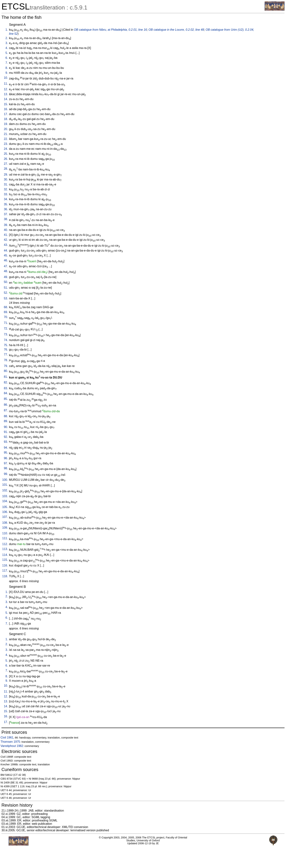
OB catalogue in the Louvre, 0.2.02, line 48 (176, 29)
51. (6, 287)
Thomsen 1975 (10, 741)
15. (6, 104)
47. (6, 266)
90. (6, 427)
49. (6, 277)
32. (6, 189)
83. (6, 388)
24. (6, 148)
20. (6, 129)
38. (6, 219)
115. (5, 559)
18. (6, 119)
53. (6, 298)
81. (6, 376)
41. (6, 234)
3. (6, 43)
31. (6, 184)
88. (6, 416)
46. (6, 260)
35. (6, 204)
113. (5, 549)
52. (6, 292)
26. (6, 158)
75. (6, 345)
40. (6, 229)
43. (6, 244)
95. (6, 452)
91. (6, 431)
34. (6, 199)
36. (6, 209)
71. (6, 322)
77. (6, 354)
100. (5, 479)
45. (6, 255)
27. (6, 163)
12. (6, 89)
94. (6, 447)
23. (6, 143)
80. (6, 370)
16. (6, 109)
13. (6, 94)
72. (6, 328)
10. (6, 77)
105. (5, 507)
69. (6, 312)
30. (6, 179)
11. (6, 83)
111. (5, 538)
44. (6, 250)
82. (6, 382)
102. (5, 490)
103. (5, 496)
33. (6, 194)
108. (5, 522)
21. (6, 134)
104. (5, 501)
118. (5, 576)
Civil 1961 (7, 737)
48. (6, 271)
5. (6, 52)
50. (6, 281)
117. (5, 570)
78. (6, 360)
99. (6, 473)
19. (6, 123)
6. (6, 57)
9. (6, 72)
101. (5, 484)
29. (6, 174)
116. (5, 565)
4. (6, 48)
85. (6, 398)
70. (6, 317)
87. (6, 410)
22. (6, 138)
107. (5, 516)
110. (5, 533)
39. (6, 224)
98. (6, 468)
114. (5, 554)
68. (6, 307)
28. (6, 168)
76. (6, 349)
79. (6, 366)
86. (6, 404)
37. (6, 214)
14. (6, 99)
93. (6, 441)
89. (6, 421)
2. (6, 38)
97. (6, 463)
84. (6, 393)
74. (6, 340)
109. (5, 527)
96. (6, 458)
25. (6, 153)
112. (5, 544)
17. (6, 114)
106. (5, 511)
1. (6, 29)
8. (6, 67)
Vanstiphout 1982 (12, 745)
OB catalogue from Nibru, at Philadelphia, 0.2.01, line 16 (110, 29)
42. (6, 239)
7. (6, 62)
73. (6, 334)
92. (6, 436)
